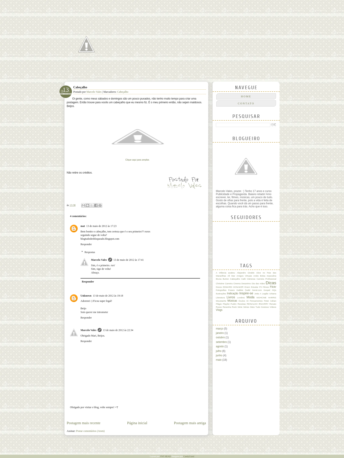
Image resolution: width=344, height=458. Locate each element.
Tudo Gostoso (262, 307)
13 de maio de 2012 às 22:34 (118, 330)
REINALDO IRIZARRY (257, 304)
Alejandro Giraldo (245, 273)
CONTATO (246, 103)
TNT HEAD (165, 456)
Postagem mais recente (83, 423)
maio (219, 359)
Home (246, 96)
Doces (219, 287)
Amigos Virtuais (244, 276)
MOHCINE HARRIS (266, 297)
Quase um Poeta (113, 19)
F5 (260, 287)
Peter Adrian (270, 301)
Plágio (219, 304)
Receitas (242, 304)
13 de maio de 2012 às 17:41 (128, 259)
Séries (246, 307)
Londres (241, 297)
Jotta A (257, 293)
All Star (231, 276)
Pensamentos (256, 301)
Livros (231, 297)
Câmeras (251, 279)
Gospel (266, 290)
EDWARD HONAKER (233, 287)
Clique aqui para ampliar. (137, 160)
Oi (247, 301)
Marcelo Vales (94, 91)
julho (218, 351)
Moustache (221, 301)
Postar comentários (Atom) (90, 431)
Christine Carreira (224, 283)
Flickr (273, 286)
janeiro (220, 333)
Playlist (226, 304)
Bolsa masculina (268, 276)
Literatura (220, 297)
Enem (247, 287)
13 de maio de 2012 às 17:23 (101, 226)
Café (243, 279)
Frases (231, 290)
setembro (221, 342)
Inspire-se (246, 293)
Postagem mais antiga (190, 423)
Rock (234, 307)
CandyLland (188, 456)
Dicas (271, 283)
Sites (252, 307)
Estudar (254, 287)
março (219, 328)
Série (240, 307)
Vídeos (273, 307)
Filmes (266, 287)
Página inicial (137, 423)
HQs (274, 290)
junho (219, 355)
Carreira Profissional (266, 279)
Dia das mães (258, 283)
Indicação (232, 293)
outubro (220, 337)
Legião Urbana (269, 293)
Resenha (227, 307)
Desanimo (246, 283)
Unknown (86, 295)
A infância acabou (225, 273)
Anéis (256, 276)
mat (83, 226)
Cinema (237, 283)
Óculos (241, 301)
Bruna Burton (222, 279)
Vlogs (219, 309)
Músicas (232, 300)
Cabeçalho (122, 91)
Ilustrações (221, 293)
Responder (86, 244)
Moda (250, 297)
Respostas (89, 252)
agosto (220, 346)
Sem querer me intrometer (94, 312)
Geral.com (257, 290)
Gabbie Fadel (243, 290)
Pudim (233, 304)
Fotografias (221, 290)
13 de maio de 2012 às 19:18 (108, 295)
